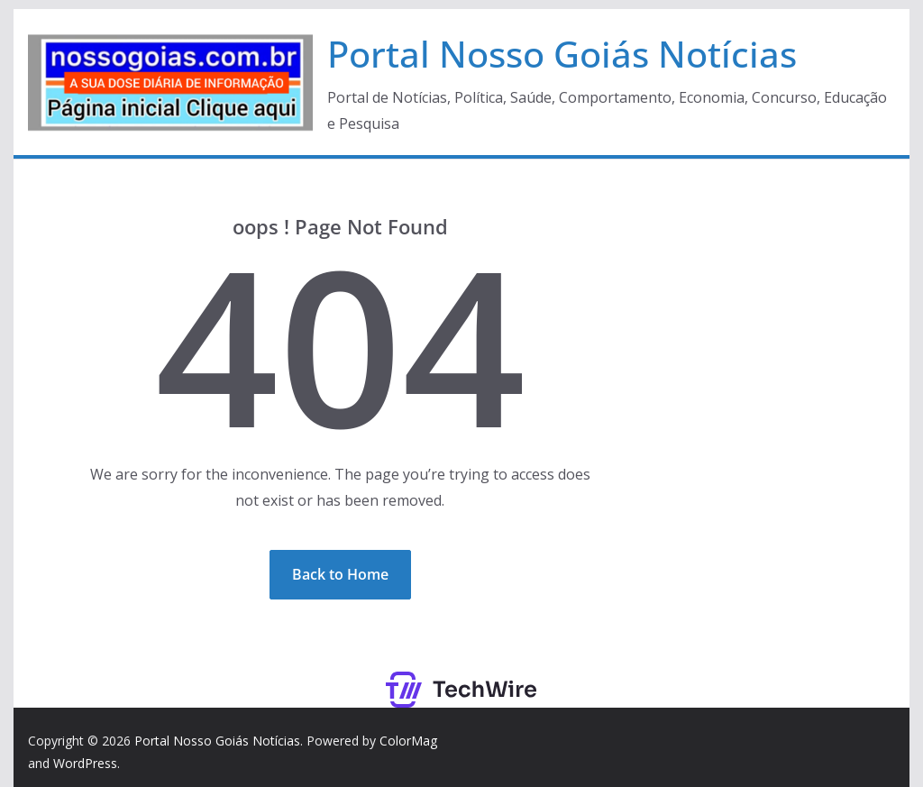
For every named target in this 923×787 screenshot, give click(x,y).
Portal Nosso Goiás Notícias (562, 53)
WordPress (85, 763)
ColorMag (408, 740)
